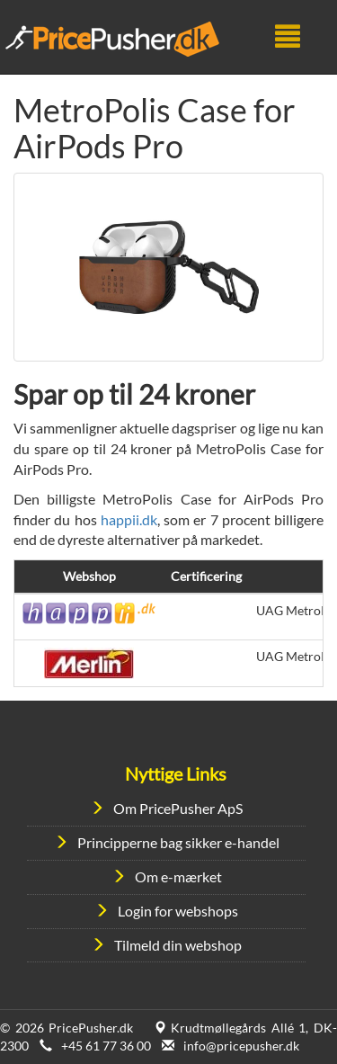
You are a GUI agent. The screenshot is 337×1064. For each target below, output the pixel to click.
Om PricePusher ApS (178, 808)
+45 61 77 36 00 (106, 1045)
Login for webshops (178, 910)
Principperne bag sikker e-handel (178, 842)
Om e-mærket (178, 876)
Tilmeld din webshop (178, 944)
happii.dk (129, 519)
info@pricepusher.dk (241, 1045)
